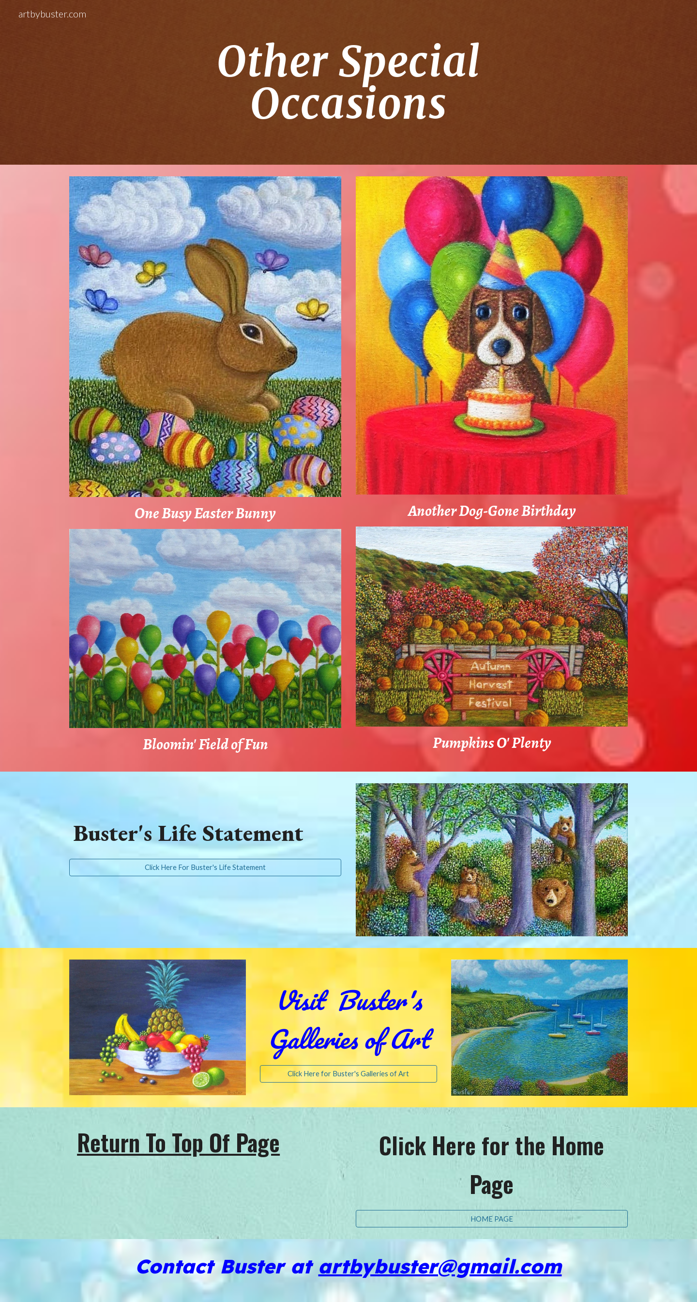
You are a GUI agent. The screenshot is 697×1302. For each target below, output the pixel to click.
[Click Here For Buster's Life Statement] (205, 867)
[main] (348, 82)
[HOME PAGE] (491, 1219)
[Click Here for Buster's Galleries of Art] (348, 1074)
